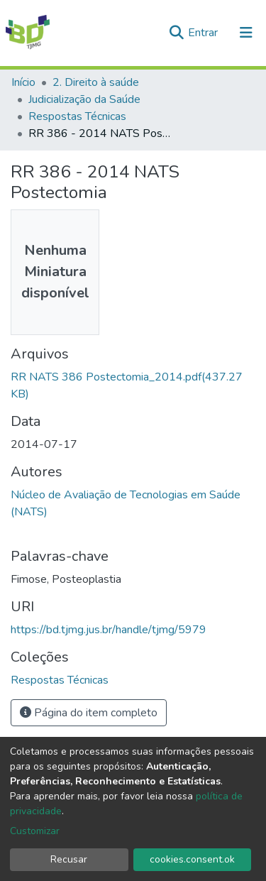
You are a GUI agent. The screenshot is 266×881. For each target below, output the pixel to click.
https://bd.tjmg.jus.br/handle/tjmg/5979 (108, 630)
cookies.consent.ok (192, 859)
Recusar (68, 859)
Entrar (204, 32)
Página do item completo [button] (88, 713)
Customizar (35, 831)
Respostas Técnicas (77, 116)
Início (23, 82)
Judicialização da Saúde (84, 99)
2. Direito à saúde (95, 82)
